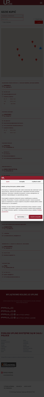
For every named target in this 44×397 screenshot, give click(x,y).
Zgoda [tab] (7, 181)
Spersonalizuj (21, 216)
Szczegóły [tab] (22, 181)
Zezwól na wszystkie (35, 216)
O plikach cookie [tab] (36, 181)
